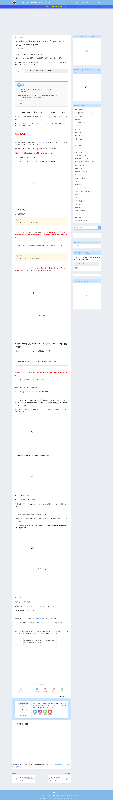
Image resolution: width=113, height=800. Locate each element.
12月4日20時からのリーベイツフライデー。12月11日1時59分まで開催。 (38, 95)
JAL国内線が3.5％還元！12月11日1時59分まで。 (32, 97)
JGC (83, 2)
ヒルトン (78, 149)
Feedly (45, 714)
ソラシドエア (80, 116)
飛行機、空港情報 (81, 211)
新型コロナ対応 (80, 110)
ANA (77, 129)
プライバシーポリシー (82, 221)
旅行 (77, 198)
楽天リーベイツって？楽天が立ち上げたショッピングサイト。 (35, 89)
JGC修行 (78, 119)
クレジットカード (81, 188)
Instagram (40, 714)
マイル (78, 175)
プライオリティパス (82, 139)
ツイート (76, 275)
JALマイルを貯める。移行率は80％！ (56, 6)
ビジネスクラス (80, 155)
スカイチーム (80, 168)
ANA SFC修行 (80, 123)
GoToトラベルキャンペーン (84, 113)
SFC (88, 2)
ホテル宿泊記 (80, 201)
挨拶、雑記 (79, 217)
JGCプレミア (80, 132)
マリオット (93, 2)
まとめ (20, 100)
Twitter (35, 714)
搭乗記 (78, 194)
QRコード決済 (80, 178)
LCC (77, 214)
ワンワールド (80, 165)
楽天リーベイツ (19, 117)
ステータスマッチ (81, 172)
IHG (99, 2)
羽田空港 (78, 204)
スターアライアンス (82, 159)
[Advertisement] (56, 21)
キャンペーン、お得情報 (83, 191)
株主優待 (78, 185)
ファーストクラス (81, 152)
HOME (56, 793)
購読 (76, 268)
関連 (21, 103)
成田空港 (78, 208)
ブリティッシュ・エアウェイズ (85, 162)
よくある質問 (23, 92)
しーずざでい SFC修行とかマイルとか (31, 2)
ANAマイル (78, 2)
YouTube (50, 714)
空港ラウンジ (80, 136)
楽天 (77, 181)
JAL (67, 696)
